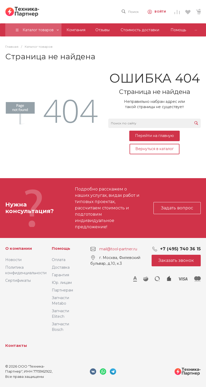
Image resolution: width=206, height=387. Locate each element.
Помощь (61, 248)
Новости (13, 259)
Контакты (16, 345)
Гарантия (60, 275)
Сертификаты (18, 280)
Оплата (58, 259)
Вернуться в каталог (154, 148)
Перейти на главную (154, 135)
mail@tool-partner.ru (118, 248)
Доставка (61, 267)
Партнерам (62, 290)
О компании (18, 248)
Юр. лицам (62, 282)
